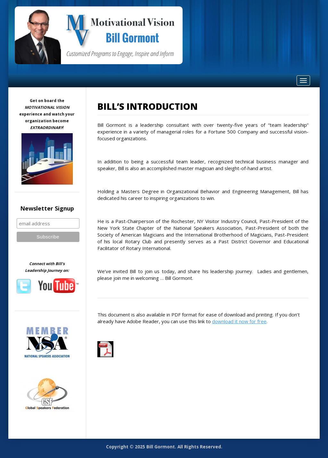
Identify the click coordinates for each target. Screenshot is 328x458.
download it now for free (239, 321)
